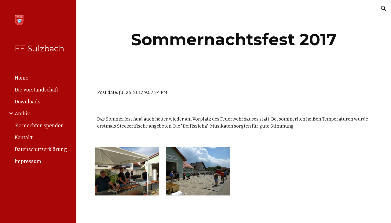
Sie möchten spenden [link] (39, 125)
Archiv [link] (22, 114)
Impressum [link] (28, 161)
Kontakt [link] (24, 137)
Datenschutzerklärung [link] (41, 149)
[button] (383, 8)
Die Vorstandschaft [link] (36, 90)
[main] (234, 39)
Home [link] (21, 78)
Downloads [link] (27, 102)
